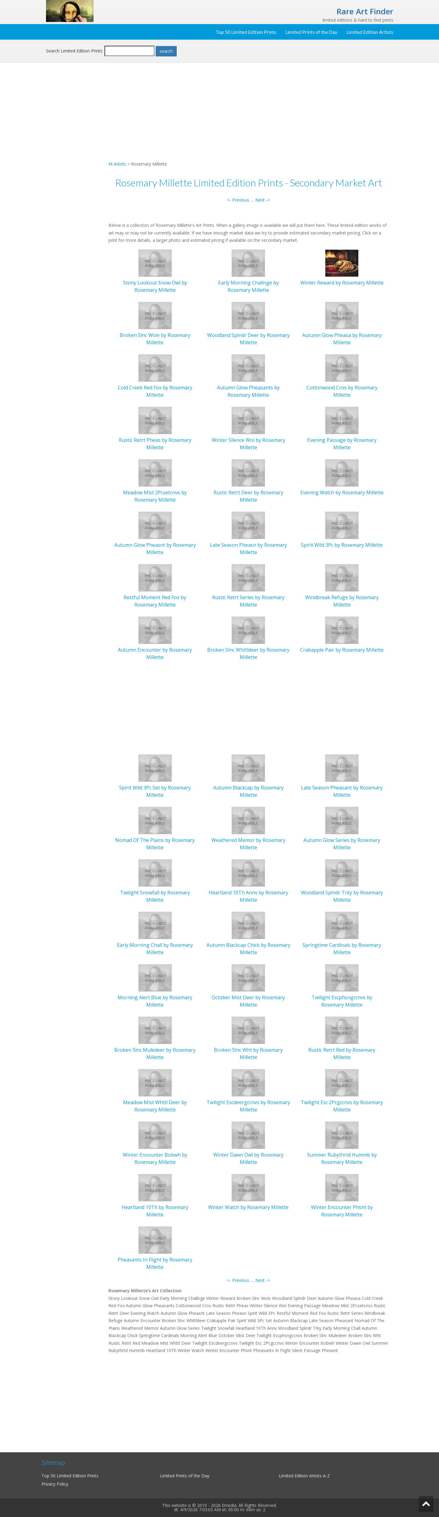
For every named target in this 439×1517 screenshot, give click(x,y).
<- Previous (238, 200)
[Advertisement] (75, 166)
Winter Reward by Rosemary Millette (342, 282)
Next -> (262, 200)
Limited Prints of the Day (311, 32)
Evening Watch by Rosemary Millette (342, 492)
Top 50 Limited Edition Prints (246, 32)
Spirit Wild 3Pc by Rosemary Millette (342, 545)
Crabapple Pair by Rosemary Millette (342, 649)
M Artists (117, 164)
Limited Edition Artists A (302, 1476)
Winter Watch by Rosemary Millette (248, 1207)
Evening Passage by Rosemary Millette (342, 444)
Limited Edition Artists (369, 32)
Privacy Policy (54, 1484)
